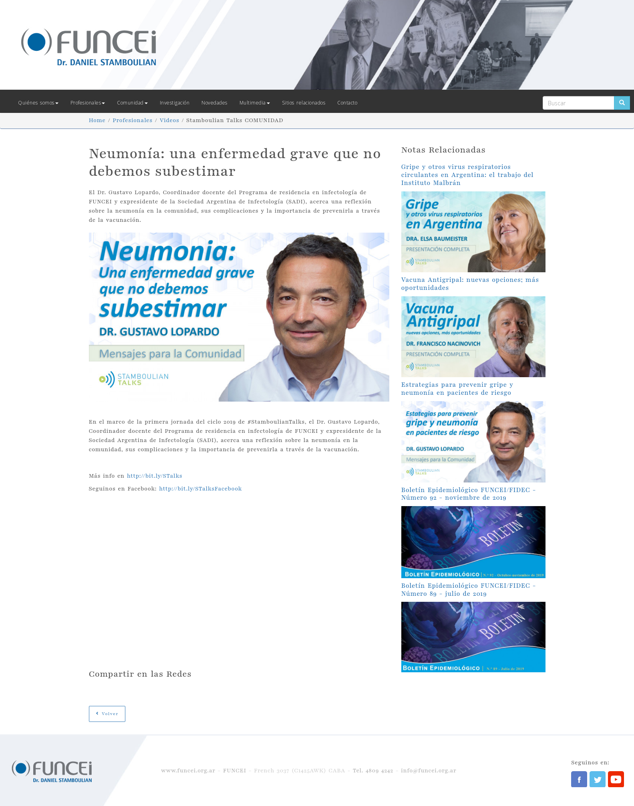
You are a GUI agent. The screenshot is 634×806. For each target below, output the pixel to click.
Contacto (347, 102)
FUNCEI (234, 770)
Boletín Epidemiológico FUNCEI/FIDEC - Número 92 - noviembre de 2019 (468, 494)
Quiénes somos (38, 102)
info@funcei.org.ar (428, 770)
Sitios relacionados (304, 102)
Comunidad (132, 102)
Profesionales (87, 102)
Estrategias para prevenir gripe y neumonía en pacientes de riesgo (457, 388)
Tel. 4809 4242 (373, 770)
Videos (169, 120)
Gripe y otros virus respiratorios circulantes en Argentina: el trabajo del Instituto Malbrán (467, 175)
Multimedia (255, 102)
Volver (107, 714)
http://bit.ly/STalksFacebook (200, 488)
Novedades (214, 102)
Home (97, 120)
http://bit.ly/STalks (155, 476)
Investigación (175, 102)
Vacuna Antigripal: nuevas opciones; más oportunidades (470, 283)
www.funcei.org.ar (188, 770)
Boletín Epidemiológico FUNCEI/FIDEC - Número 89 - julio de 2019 (468, 589)
